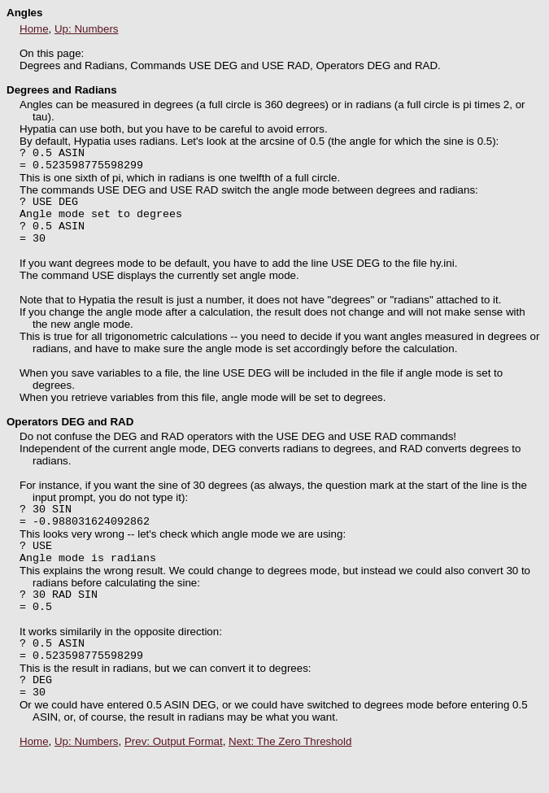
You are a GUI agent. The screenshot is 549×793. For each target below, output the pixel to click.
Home (34, 29)
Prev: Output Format (173, 780)
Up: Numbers (86, 29)
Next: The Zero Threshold (290, 780)
